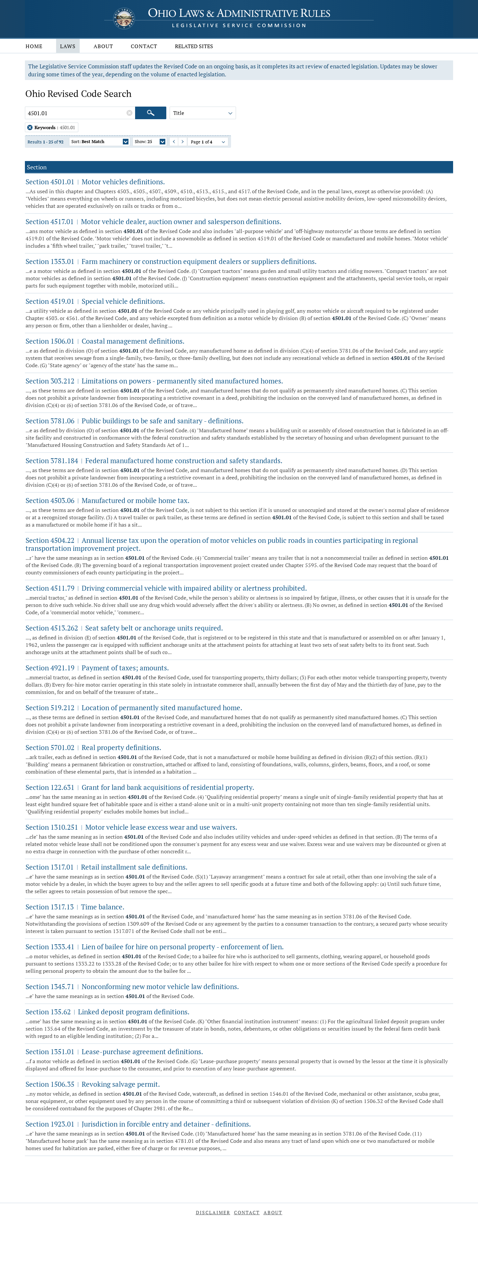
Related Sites (194, 46)
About (103, 46)
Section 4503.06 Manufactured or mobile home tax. (108, 500)
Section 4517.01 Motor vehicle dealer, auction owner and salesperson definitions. (153, 221)
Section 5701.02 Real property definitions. (93, 747)
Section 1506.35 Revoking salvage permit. (93, 1084)
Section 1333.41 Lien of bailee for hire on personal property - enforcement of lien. (155, 946)
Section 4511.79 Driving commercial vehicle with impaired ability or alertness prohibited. (166, 588)
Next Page (179, 141)
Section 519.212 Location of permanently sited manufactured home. (134, 707)
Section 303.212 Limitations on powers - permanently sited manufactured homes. (154, 380)
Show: (150, 142)
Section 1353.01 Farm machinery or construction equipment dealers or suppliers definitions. (171, 261)
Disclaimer (213, 1212)
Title (203, 114)
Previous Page (171, 141)
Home (34, 46)
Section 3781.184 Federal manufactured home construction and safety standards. (154, 460)
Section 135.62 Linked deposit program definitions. (108, 1011)
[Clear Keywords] (129, 113)
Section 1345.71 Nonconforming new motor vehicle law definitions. (132, 986)
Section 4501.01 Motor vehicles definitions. (95, 181)
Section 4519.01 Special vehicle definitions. (95, 301)
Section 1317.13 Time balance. (75, 906)
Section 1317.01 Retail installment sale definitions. (107, 867)
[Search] (150, 113)
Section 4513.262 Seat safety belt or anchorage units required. (124, 628)
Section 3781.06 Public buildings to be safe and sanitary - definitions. (135, 420)
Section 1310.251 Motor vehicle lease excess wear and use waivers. (131, 827)
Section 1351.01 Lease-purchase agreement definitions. (114, 1051)
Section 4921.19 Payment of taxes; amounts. (97, 667)
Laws (68, 46)
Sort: (99, 142)
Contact (144, 46)
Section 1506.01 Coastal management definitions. (105, 341)
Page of (208, 142)
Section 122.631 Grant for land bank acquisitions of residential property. (140, 787)
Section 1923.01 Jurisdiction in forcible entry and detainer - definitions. (138, 1124)
